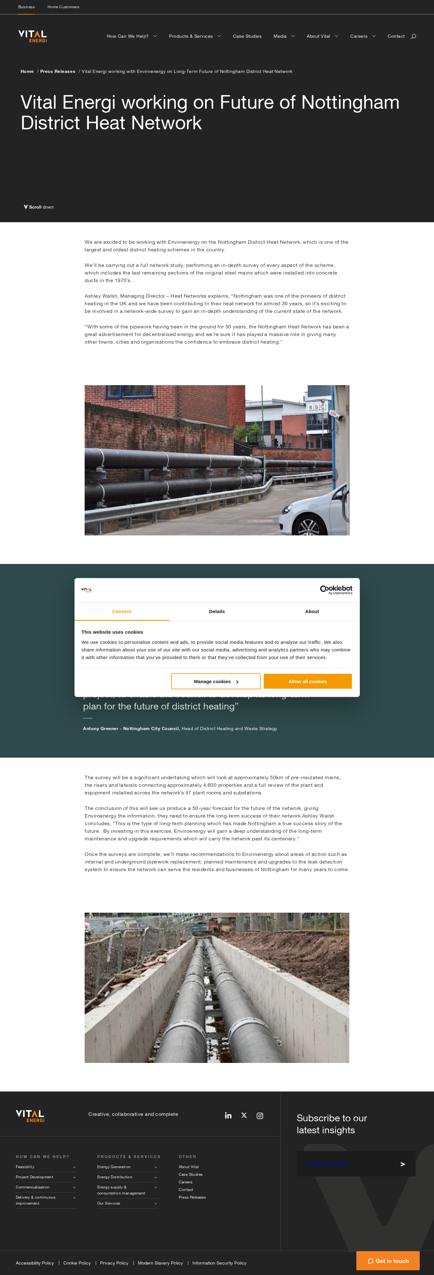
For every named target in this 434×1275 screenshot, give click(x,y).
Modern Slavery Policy (160, 1262)
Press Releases (57, 71)
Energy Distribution (115, 1177)
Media (281, 36)
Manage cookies (216, 681)
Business (26, 7)
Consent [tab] (122, 611)
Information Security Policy (219, 1262)
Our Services (108, 1203)
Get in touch (392, 1260)
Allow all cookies (307, 681)
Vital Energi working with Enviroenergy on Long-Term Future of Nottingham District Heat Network (187, 71)
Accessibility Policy (35, 1262)
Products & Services (191, 36)
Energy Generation (114, 1167)
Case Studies (247, 36)
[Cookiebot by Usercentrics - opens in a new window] (325, 590)
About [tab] (312, 611)
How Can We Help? (129, 36)
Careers (359, 36)
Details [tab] (217, 611)
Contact (396, 36)
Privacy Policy (114, 1262)
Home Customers (63, 7)
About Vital (319, 36)
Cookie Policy (77, 1262)
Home (27, 71)
